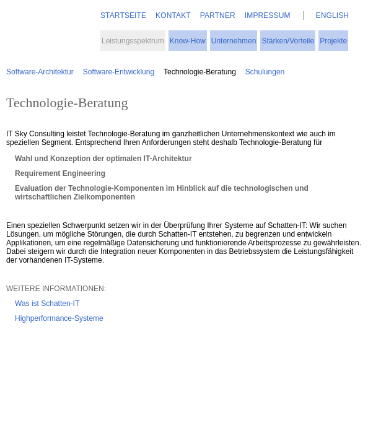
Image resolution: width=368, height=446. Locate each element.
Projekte (333, 41)
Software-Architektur (40, 72)
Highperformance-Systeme (59, 318)
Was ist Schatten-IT (47, 303)
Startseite (123, 15)
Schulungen (264, 72)
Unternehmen (233, 41)
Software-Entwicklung (118, 72)
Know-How (188, 41)
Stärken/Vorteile (287, 41)
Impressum (268, 15)
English (332, 15)
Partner (217, 15)
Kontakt (173, 15)
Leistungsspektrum (133, 41)
